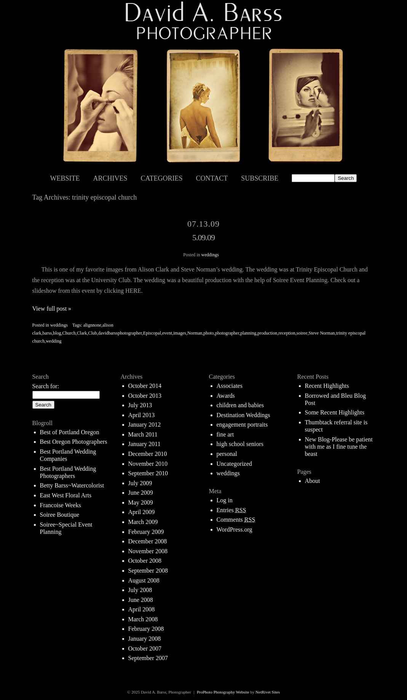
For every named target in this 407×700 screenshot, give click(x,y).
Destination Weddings (243, 415)
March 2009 (143, 522)
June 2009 (140, 492)
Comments (236, 519)
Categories (162, 178)
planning (248, 333)
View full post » (52, 308)
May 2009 (140, 502)
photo (208, 333)
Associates (230, 386)
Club (92, 333)
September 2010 (148, 473)
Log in (225, 500)
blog (57, 333)
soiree (302, 333)
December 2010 (147, 454)
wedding (53, 341)
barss (47, 333)
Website (65, 178)
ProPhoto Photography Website (223, 692)
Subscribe (259, 178)
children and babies (240, 405)
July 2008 (140, 590)
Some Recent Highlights (334, 412)
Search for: (45, 386)
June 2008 (140, 600)
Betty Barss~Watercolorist (72, 485)
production (267, 333)
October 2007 (145, 648)
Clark (82, 333)
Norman (194, 333)
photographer (227, 333)
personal (227, 454)
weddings (210, 254)
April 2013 (141, 415)
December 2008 (147, 541)
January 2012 (144, 424)
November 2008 (148, 551)
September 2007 (148, 658)
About (312, 481)
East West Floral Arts (66, 495)
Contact (212, 178)
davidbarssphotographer (120, 333)
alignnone (92, 325)
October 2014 (145, 386)
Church (69, 333)
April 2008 (141, 609)
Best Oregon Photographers (73, 441)
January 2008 (144, 638)
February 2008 (146, 628)
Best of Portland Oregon (69, 432)
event (167, 333)
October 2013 (145, 395)
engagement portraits (242, 424)
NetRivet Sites (267, 692)
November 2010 (148, 463)
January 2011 (144, 444)
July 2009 (140, 483)
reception (286, 333)
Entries (231, 510)
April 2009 (141, 512)
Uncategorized (234, 463)
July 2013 (140, 405)
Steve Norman (321, 333)
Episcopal (152, 333)
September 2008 (148, 570)
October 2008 (145, 560)
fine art (225, 434)
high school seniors (240, 444)
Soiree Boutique (60, 514)
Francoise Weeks (60, 505)
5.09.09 (203, 237)
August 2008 (144, 580)
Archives (110, 178)
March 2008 (143, 619)
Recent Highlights (327, 386)
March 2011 (143, 434)
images (179, 333)
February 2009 (146, 532)
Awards (226, 395)
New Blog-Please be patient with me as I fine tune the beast (339, 446)
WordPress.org (234, 529)
